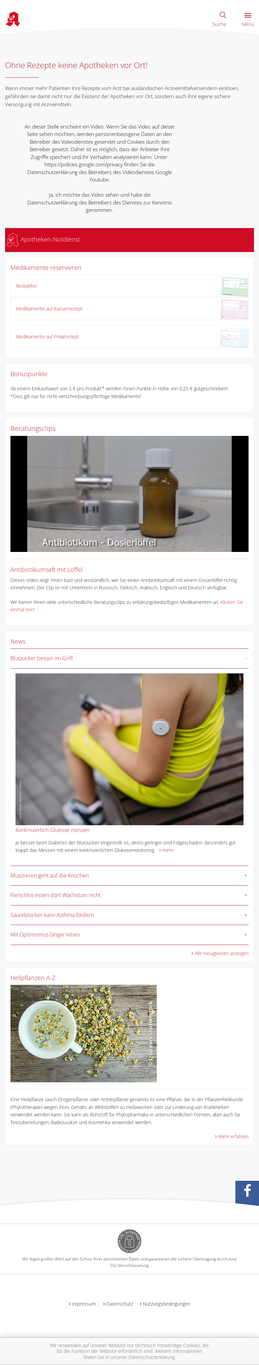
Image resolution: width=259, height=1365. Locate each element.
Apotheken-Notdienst (42, 239)
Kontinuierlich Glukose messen (52, 830)
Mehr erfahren (233, 1136)
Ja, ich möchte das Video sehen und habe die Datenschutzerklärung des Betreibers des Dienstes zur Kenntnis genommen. (99, 202)
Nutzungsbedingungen (166, 1304)
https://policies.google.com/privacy (84, 164)
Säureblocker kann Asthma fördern (52, 915)
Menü (248, 20)
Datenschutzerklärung (151, 1357)
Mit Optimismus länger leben (45, 934)
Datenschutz (119, 1304)
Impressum (84, 1304)
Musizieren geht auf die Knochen (49, 875)
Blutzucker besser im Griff (41, 658)
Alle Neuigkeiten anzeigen (222, 953)
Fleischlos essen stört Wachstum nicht (55, 895)
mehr (167, 850)
